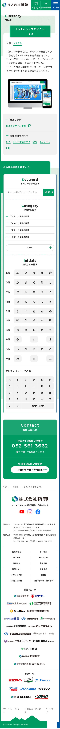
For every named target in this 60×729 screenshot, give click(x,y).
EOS (35, 141)
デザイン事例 (16, 574)
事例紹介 (16, 563)
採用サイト (16, 569)
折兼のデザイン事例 (16, 125)
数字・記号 (38, 406)
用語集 (15, 487)
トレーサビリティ (21, 141)
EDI (8, 147)
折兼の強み (16, 551)
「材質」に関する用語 (19, 216)
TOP (5, 487)
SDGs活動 (43, 557)
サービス (43, 551)
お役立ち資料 (16, 580)
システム (17, 43)
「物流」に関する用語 (19, 237)
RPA (8, 141)
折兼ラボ (43, 569)
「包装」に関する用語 (19, 223)
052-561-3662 (30, 445)
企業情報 (43, 563)
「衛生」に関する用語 (19, 230)
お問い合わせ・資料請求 (30, 469)
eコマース (45, 141)
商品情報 (16, 557)
